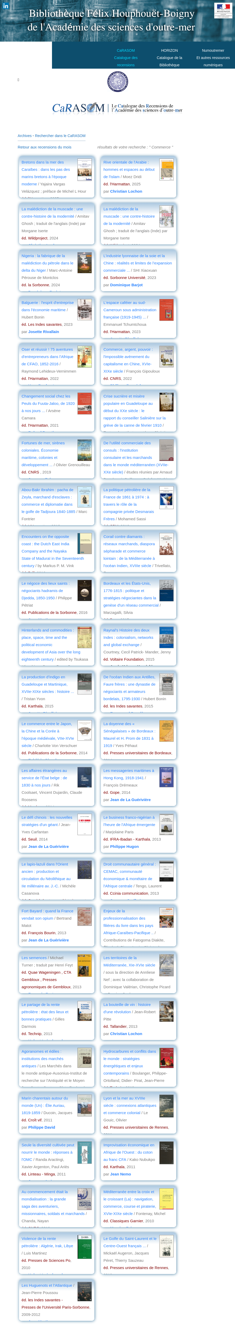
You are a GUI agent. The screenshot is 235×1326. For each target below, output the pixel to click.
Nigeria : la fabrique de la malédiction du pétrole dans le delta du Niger (47, 263)
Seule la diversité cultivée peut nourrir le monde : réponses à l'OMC (48, 1152)
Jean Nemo (120, 1174)
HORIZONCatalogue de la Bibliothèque (169, 57)
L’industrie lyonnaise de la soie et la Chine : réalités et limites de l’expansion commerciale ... (137, 263)
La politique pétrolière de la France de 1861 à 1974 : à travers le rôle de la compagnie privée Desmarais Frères (128, 504)
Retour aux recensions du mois (44, 147)
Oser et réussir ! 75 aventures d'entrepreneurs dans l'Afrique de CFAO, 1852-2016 (47, 356)
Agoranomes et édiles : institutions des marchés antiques (42, 1058)
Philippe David (41, 1127)
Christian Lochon (126, 191)
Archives (25, 136)
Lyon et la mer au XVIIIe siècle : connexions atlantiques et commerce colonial (129, 1105)
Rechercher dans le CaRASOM (60, 136)
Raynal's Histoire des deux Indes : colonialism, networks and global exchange (128, 637)
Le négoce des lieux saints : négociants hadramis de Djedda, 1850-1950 (46, 590)
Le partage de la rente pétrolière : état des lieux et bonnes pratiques (45, 1011)
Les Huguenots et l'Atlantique (47, 1285)
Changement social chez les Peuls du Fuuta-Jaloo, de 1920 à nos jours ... (48, 403)
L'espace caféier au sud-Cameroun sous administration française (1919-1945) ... (129, 309)
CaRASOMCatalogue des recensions (126, 57)
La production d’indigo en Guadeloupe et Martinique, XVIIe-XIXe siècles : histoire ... (48, 684)
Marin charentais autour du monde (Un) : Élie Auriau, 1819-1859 (45, 1105)
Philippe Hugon (124, 846)
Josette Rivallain (43, 331)
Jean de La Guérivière (130, 799)
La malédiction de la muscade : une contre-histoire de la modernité (129, 216)
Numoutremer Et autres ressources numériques (213, 57)
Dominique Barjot (126, 285)
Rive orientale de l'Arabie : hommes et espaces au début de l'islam (129, 169)
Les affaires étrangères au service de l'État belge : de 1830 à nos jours (44, 777)
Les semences (34, 958)
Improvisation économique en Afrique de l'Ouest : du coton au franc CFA (128, 1152)
